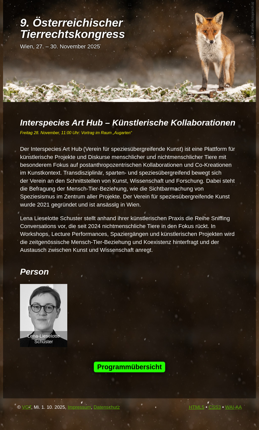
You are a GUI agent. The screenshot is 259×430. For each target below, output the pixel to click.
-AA (233, 407)
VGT (26, 407)
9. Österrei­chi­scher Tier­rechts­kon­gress (72, 28)
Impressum (79, 407)
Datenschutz (107, 407)
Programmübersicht (129, 367)
